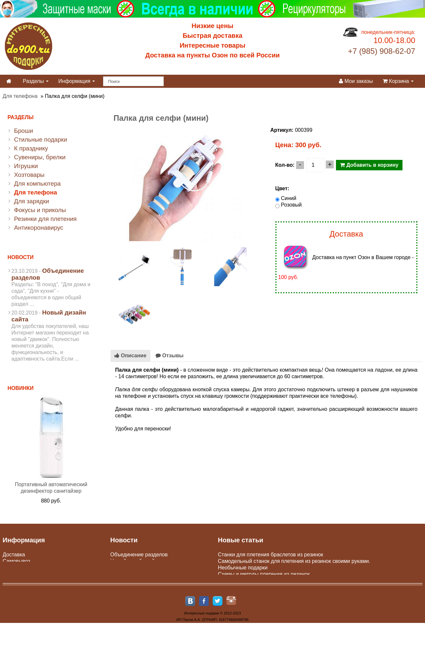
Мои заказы (356, 81)
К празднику (31, 148)
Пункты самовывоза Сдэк (141, 567)
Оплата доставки (23, 567)
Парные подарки (238, 580)
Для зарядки (31, 201)
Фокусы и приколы (40, 210)
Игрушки (26, 165)
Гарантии (14, 580)
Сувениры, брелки (40, 157)
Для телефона (20, 96)
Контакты (14, 587)
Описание (130, 355)
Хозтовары (29, 174)
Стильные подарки (40, 139)
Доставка (14, 554)
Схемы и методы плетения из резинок (264, 574)
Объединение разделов (139, 554)
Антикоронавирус (38, 227)
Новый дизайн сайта (135, 561)
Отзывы (170, 355)
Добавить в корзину (369, 165)
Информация (76, 81)
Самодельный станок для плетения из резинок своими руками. (294, 561)
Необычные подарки (242, 567)
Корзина (398, 81)
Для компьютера (37, 183)
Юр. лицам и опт (23, 574)
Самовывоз (16, 561)
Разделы (36, 81)
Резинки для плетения (45, 218)
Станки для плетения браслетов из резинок (270, 554)
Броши (23, 130)
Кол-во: (285, 165)
